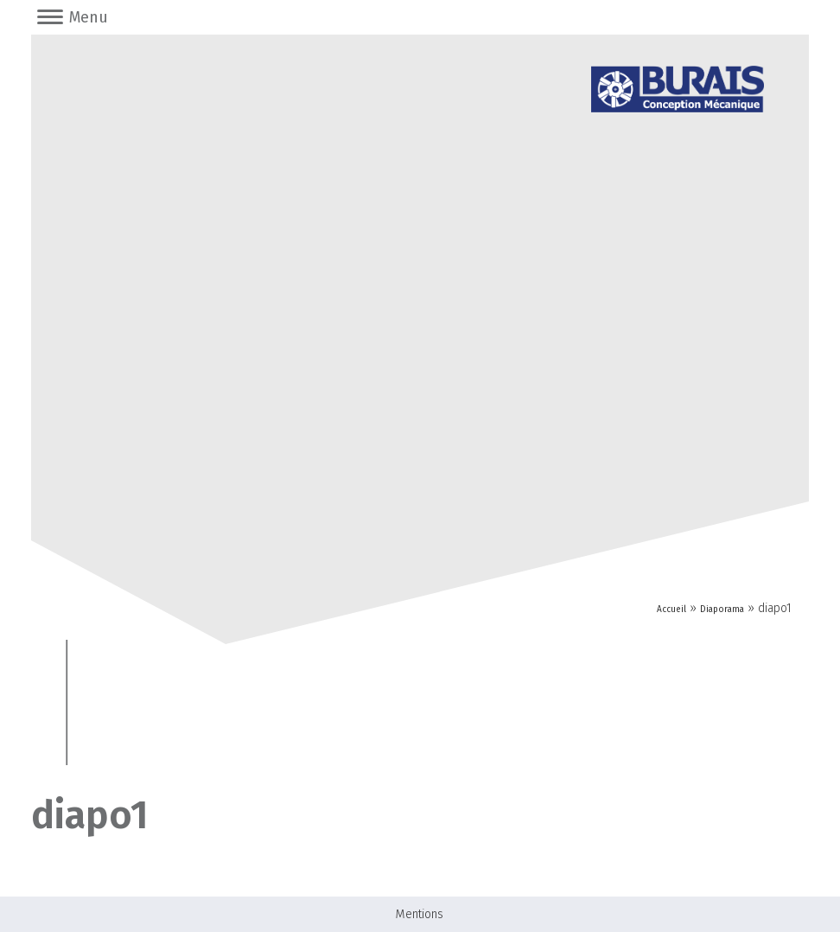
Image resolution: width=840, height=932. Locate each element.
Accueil (671, 609)
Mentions (419, 914)
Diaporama (722, 609)
